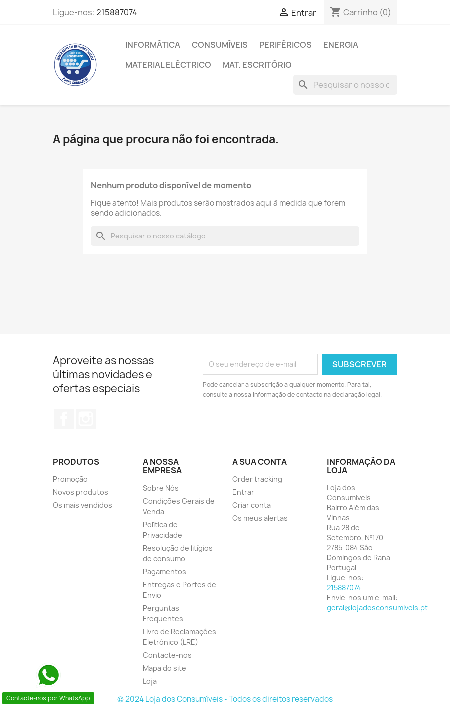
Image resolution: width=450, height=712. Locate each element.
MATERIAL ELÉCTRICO (168, 64)
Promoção (70, 479)
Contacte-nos (167, 655)
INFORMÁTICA (152, 44)
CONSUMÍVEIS (220, 44)
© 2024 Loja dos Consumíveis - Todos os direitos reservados (225, 699)
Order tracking (257, 479)
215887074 (116, 12)
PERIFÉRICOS (285, 44)
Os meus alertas (260, 518)
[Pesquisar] (345, 85)
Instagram (86, 419)
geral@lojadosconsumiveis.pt (377, 607)
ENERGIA (340, 44)
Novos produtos (80, 492)
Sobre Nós (161, 488)
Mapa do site (164, 668)
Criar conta (251, 505)
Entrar (243, 492)
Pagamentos (164, 571)
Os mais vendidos (82, 505)
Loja (150, 681)
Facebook (64, 419)
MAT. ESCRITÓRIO (257, 64)
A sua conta (259, 461)
